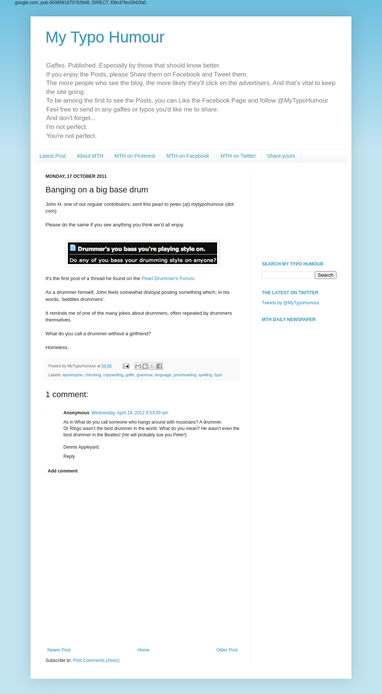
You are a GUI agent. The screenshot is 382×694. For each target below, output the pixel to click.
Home (144, 650)
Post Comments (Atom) (96, 660)
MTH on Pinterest (135, 156)
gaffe (130, 375)
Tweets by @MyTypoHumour (290, 302)
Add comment (63, 471)
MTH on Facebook (187, 156)
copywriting (113, 375)
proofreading (184, 375)
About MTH (90, 156)
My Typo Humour (105, 37)
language (163, 375)
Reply (69, 456)
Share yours (281, 156)
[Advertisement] (299, 211)
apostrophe (73, 375)
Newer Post (59, 650)
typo (218, 375)
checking (93, 375)
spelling (205, 375)
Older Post (227, 650)
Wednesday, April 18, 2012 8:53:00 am (129, 412)
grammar (145, 375)
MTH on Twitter (238, 156)
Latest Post (53, 156)
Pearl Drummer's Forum (168, 278)
